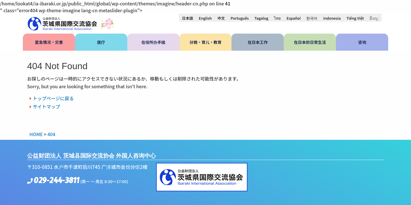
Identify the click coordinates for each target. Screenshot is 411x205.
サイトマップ (46, 106)
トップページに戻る (53, 98)
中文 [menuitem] (221, 18)
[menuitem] (187, 18)
